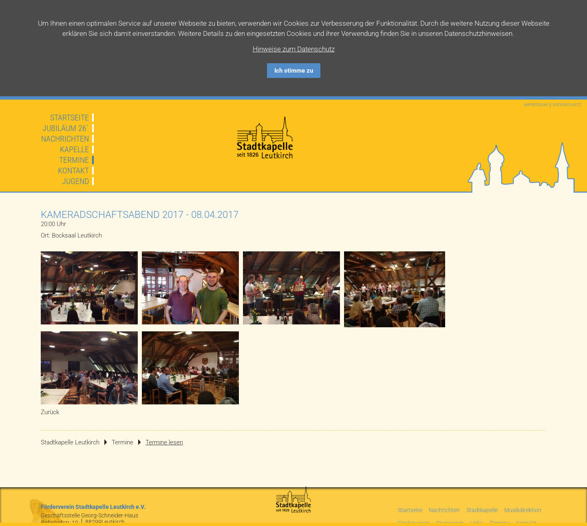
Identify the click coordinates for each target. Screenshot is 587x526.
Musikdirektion (522, 510)
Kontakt (73, 170)
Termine (74, 160)
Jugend (75, 181)
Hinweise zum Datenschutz (294, 49)
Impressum (535, 105)
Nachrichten (65, 139)
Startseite (69, 117)
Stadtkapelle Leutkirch (70, 442)
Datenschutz (567, 105)
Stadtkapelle (482, 510)
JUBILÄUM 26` (65, 128)
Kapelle (74, 149)
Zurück (50, 412)
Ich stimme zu (293, 70)
